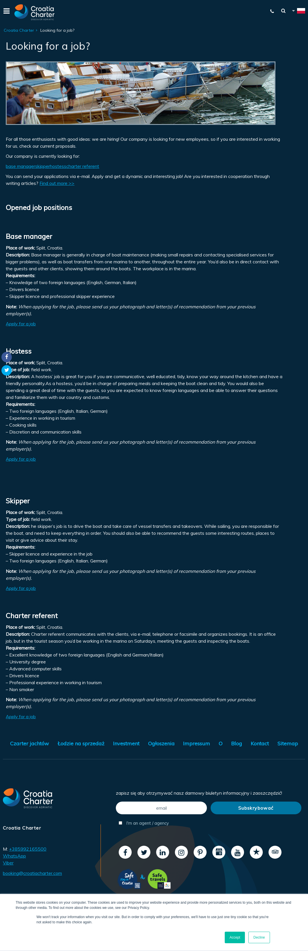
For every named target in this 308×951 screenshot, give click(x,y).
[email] (161, 808)
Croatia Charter (19, 30)
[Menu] (6, 12)
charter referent (82, 166)
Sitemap (287, 743)
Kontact (260, 743)
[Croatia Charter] (34, 12)
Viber (8, 863)
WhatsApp (14, 856)
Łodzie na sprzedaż (81, 743)
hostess (58, 166)
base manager (20, 166)
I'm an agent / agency (144, 823)
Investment (126, 743)
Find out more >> (56, 183)
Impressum (196, 743)
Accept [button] (235, 937)
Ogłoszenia (161, 743)
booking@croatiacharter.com (32, 873)
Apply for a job (21, 324)
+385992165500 (27, 849)
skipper (42, 166)
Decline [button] (259, 937)
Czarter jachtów (29, 743)
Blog (236, 743)
